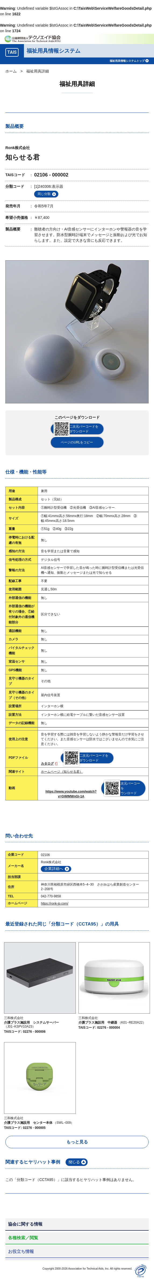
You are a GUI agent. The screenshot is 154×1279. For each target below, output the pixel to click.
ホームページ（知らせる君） (62, 772)
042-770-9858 (51, 896)
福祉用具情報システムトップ (127, 60)
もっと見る (77, 1142)
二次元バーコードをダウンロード (75, 429)
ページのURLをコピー (77, 442)
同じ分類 (44, 194)
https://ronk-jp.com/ (54, 903)
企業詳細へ (53, 868)
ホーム (11, 71)
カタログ (47, 763)
